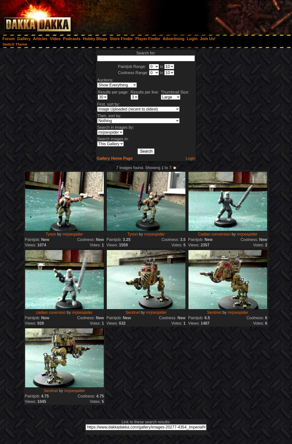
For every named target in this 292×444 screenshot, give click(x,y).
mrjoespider (72, 234)
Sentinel (132, 312)
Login (190, 158)
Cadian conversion (214, 234)
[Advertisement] (225, 16)
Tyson (51, 234)
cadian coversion (51, 312)
